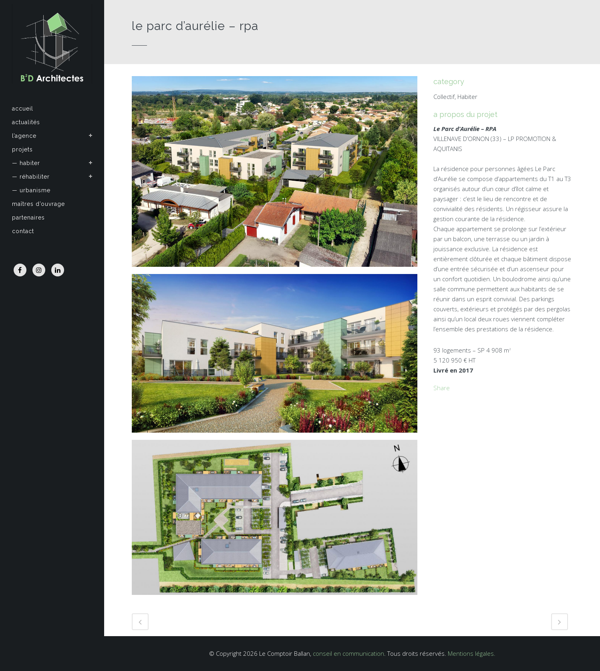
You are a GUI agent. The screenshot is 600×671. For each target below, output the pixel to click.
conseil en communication (348, 653)
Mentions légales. (471, 653)
